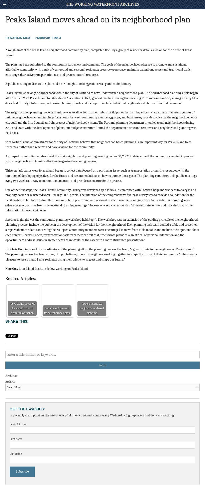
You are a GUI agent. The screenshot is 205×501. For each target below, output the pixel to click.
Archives (10, 381)
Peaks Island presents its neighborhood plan (57, 311)
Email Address (18, 424)
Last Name (16, 454)
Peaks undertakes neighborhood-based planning (92, 308)
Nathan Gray (20, 38)
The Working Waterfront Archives (102, 4)
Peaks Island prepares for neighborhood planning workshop (22, 308)
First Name (16, 439)
